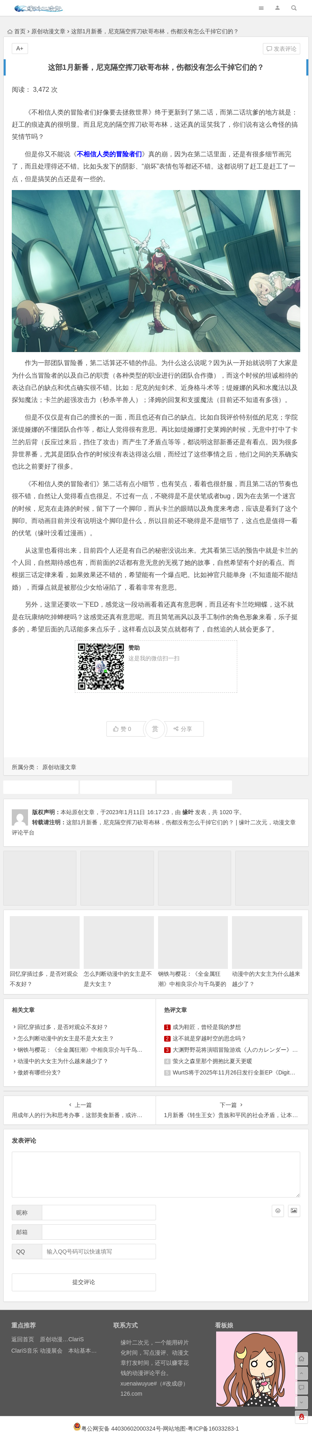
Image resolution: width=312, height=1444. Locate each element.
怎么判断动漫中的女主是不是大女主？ (65, 1038)
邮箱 (22, 1232)
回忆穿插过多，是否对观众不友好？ (62, 1027)
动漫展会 (51, 1350)
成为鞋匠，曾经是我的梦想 (207, 1027)
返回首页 (22, 1339)
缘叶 (188, 812)
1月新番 (40, 787)
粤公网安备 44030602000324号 (121, 1428)
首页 (16, 31)
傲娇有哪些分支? (39, 1072)
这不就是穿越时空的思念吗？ (210, 1038)
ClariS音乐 (24, 1350)
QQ (20, 1251)
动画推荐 (117, 787)
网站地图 (174, 1428)
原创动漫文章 (48, 31)
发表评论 (281, 48)
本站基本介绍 (85, 1350)
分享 (182, 729)
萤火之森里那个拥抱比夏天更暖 (212, 1061)
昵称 (22, 1212)
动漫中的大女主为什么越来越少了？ (62, 1061)
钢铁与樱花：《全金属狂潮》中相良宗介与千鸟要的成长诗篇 (192, 984)
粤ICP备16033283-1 (213, 1428)
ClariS (76, 1339)
